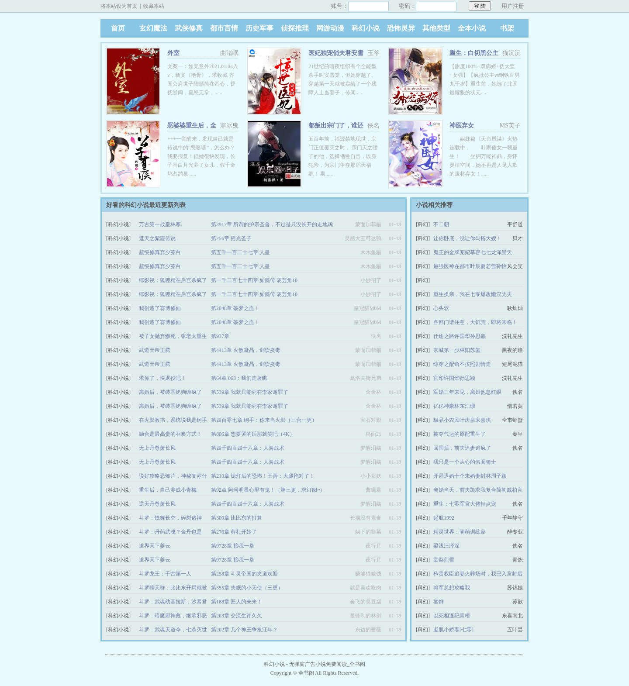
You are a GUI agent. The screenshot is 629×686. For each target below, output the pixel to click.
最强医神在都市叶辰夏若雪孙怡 (470, 266)
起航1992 (443, 518)
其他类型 (436, 28)
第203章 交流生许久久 (236, 616)
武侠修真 (189, 28)
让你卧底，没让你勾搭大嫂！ (467, 238)
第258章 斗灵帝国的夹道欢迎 (244, 574)
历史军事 (259, 28)
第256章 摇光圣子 (231, 238)
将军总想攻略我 (451, 588)
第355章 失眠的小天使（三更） (247, 588)
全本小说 (472, 28)
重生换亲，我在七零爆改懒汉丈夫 (472, 294)
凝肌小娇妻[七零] (453, 630)
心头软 (441, 308)
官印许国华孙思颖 (454, 378)
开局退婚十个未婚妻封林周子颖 (470, 476)
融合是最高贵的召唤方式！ (170, 434)
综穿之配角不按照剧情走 (462, 364)
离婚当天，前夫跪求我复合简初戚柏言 (477, 490)
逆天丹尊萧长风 (157, 504)
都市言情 (224, 28)
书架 (507, 28)
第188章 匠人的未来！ (236, 602)
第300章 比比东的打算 (236, 518)
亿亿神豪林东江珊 (454, 406)
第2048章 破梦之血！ (235, 308)
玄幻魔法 (153, 28)
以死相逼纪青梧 (451, 616)
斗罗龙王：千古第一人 (165, 574)
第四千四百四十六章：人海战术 (247, 448)
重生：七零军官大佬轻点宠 (464, 504)
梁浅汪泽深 (446, 546)
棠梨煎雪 (443, 560)
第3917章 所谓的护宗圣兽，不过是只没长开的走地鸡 (272, 224)
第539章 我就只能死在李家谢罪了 (249, 392)
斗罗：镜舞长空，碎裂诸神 (170, 518)
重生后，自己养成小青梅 (168, 490)
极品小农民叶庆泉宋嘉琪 (462, 420)
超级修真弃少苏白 (160, 252)
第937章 (220, 336)
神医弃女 (461, 125)
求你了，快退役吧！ (162, 378)
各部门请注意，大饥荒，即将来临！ (475, 322)
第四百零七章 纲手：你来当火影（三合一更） (264, 420)
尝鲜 (438, 602)
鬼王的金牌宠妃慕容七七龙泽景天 (472, 252)
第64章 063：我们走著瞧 (239, 378)
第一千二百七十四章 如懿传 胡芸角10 (254, 280)
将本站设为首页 (118, 6)
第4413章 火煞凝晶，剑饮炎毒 (245, 350)
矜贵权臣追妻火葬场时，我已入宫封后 (477, 574)
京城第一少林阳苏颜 (456, 350)
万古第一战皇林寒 (160, 224)
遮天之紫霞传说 (157, 238)
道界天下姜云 (154, 546)
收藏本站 (153, 6)
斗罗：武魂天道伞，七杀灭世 (173, 630)
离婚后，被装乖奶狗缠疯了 (170, 392)
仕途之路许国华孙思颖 (459, 336)
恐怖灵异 (401, 28)
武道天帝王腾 (154, 350)
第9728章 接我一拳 (232, 546)
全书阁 (306, 673)
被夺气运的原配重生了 (459, 434)
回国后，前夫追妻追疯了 (462, 448)
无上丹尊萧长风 (157, 448)
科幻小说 (366, 28)
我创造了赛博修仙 (160, 308)
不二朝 (441, 224)
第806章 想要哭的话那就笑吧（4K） (253, 434)
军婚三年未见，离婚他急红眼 (467, 392)
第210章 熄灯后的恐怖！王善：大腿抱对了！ (262, 476)
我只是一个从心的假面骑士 (464, 462)
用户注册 (512, 6)
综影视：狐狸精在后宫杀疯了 (173, 280)
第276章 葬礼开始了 (234, 532)
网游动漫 (330, 28)
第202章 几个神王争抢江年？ (244, 630)
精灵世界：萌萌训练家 (459, 532)
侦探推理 (295, 28)
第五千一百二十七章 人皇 (240, 252)
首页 (118, 28)
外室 (173, 53)
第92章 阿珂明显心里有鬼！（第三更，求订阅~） (268, 490)
